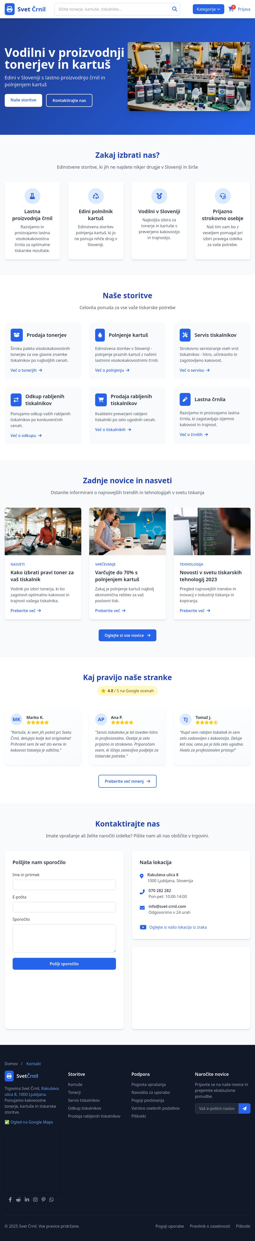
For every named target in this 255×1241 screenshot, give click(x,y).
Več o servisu (195, 370)
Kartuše (75, 1084)
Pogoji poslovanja (148, 1100)
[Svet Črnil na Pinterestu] (43, 1199)
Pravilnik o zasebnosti (210, 1226)
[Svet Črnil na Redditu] (18, 1199)
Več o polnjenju (112, 370)
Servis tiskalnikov (84, 1100)
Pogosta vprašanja (149, 1084)
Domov (11, 1063)
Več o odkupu (26, 435)
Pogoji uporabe (169, 1226)
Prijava (244, 9)
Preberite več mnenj (127, 781)
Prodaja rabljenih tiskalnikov (94, 1116)
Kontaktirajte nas (69, 100)
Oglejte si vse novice (127, 635)
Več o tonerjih (26, 370)
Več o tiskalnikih (113, 429)
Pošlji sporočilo (64, 963)
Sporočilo (21, 919)
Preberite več (26, 610)
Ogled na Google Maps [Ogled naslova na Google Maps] (29, 1122)
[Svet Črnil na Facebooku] (10, 1199)
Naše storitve (23, 100)
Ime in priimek (26, 874)
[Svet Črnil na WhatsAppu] (51, 1199)
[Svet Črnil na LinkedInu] (27, 1199)
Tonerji (74, 1092)
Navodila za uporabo (151, 1092)
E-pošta (20, 897)
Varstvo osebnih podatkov (156, 1108)
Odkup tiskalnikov (84, 1108)
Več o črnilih (194, 434)
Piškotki (139, 1116)
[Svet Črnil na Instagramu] (35, 1199)
